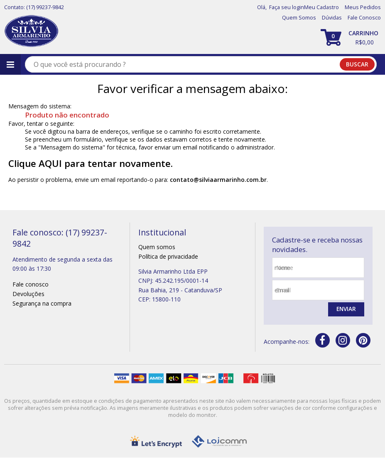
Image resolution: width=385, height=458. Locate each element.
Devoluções (28, 294)
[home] (31, 31)
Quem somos (156, 247)
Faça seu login (286, 7)
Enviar (345, 309)
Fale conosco (30, 284)
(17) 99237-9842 (45, 7)
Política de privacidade (168, 256)
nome (284, 268)
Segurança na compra (41, 303)
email (283, 290)
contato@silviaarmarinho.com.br (218, 180)
